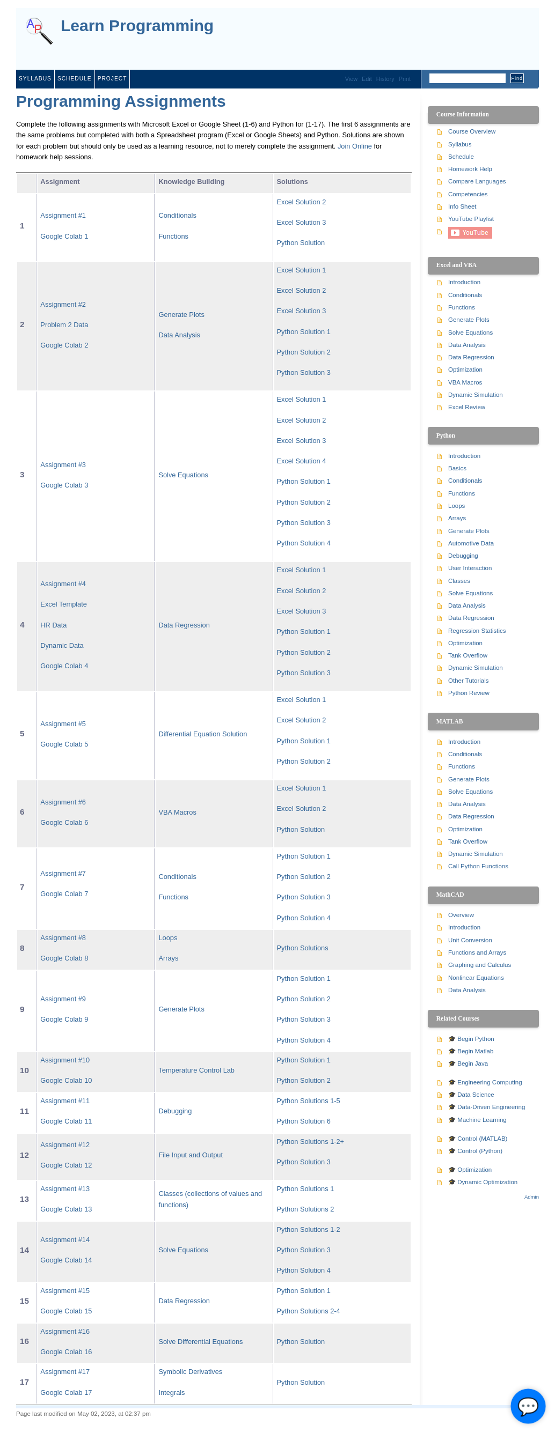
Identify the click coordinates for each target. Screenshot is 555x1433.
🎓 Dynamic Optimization (482, 1182)
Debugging (175, 1111)
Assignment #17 (65, 1372)
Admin (531, 1197)
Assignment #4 (63, 584)
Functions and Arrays (477, 952)
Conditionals (177, 215)
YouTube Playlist (471, 219)
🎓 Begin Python (471, 1039)
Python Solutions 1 (305, 1189)
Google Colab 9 (64, 1019)
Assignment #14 (65, 1240)
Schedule (74, 79)
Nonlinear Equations (476, 977)
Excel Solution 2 (301, 202)
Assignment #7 (63, 873)
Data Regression (183, 625)
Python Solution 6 (304, 1121)
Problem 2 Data (64, 325)
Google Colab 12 (66, 1165)
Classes (459, 581)
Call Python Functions (478, 866)
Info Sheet (462, 206)
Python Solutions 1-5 (308, 1101)
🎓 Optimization (470, 1169)
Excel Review (466, 407)
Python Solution (301, 243)
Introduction (464, 282)
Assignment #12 (65, 1145)
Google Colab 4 (64, 666)
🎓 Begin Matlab (470, 1051)
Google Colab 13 (66, 1209)
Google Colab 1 (64, 236)
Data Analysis (179, 335)
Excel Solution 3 (301, 222)
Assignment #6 (63, 802)
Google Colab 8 (64, 958)
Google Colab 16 (66, 1352)
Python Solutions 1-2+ (311, 1141)
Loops (167, 938)
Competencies (468, 194)
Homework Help (470, 169)
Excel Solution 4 (301, 461)
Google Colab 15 (66, 1311)
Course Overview (471, 131)
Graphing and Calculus (479, 965)
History (385, 79)
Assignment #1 (63, 215)
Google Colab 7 (64, 894)
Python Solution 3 (304, 372)
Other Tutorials (468, 680)
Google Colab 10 (66, 1080)
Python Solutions (302, 948)
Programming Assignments (121, 101)
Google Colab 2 (64, 345)
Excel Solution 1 (301, 270)
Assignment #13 (65, 1189)
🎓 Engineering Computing (485, 1082)
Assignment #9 (63, 999)
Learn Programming (137, 26)
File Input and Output (190, 1155)
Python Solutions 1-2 (308, 1229)
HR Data (53, 625)
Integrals (171, 1392)
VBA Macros (177, 812)
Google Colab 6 (64, 822)
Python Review (469, 693)
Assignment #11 (65, 1101)
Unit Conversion (470, 940)
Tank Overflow (467, 655)
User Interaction (470, 568)
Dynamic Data (61, 645)
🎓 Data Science (471, 1094)
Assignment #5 (63, 724)
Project (112, 79)
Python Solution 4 (304, 543)
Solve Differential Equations (200, 1342)
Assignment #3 (63, 465)
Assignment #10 (65, 1060)
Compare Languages (477, 181)
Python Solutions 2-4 (308, 1311)
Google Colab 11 (66, 1121)
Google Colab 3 (64, 485)
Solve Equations (183, 475)
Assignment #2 (63, 304)
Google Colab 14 (66, 1260)
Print (405, 79)
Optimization (465, 369)
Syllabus (35, 79)
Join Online (355, 146)
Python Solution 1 (304, 332)
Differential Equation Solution (202, 734)
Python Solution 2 (304, 352)
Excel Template (63, 604)
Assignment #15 (65, 1291)
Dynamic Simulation (475, 395)
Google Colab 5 (64, 744)
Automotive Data (471, 543)
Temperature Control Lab (196, 1070)
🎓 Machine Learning (477, 1120)
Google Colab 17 (66, 1392)
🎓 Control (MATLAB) (477, 1138)
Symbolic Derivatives (190, 1372)
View (351, 79)
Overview (461, 915)
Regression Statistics (477, 630)
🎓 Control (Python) (475, 1151)
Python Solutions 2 (305, 1209)
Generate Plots (181, 315)
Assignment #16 (65, 1331)
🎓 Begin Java (468, 1063)
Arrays (168, 958)
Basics (457, 468)
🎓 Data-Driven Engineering (486, 1107)
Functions (173, 236)
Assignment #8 (63, 938)
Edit (367, 79)
